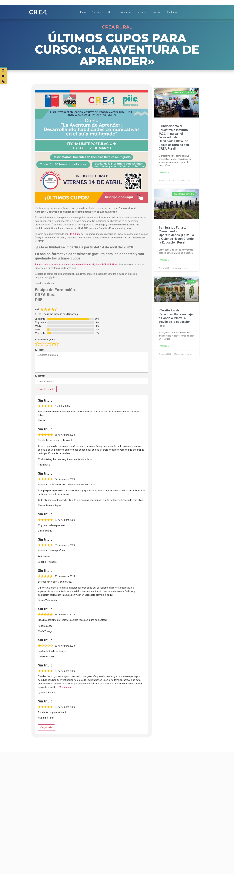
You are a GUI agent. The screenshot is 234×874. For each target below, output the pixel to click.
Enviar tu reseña (45, 389)
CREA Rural (74, 234)
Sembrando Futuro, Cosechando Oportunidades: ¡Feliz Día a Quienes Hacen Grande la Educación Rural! (176, 235)
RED (109, 12)
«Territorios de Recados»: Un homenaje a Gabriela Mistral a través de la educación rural (176, 318)
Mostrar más (65, 687)
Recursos (141, 12)
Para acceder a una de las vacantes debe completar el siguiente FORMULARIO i (76, 264)
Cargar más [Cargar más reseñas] (46, 727)
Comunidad (124, 12)
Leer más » (164, 173)
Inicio (83, 12)
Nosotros (96, 12)
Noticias (157, 12)
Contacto (172, 12)
